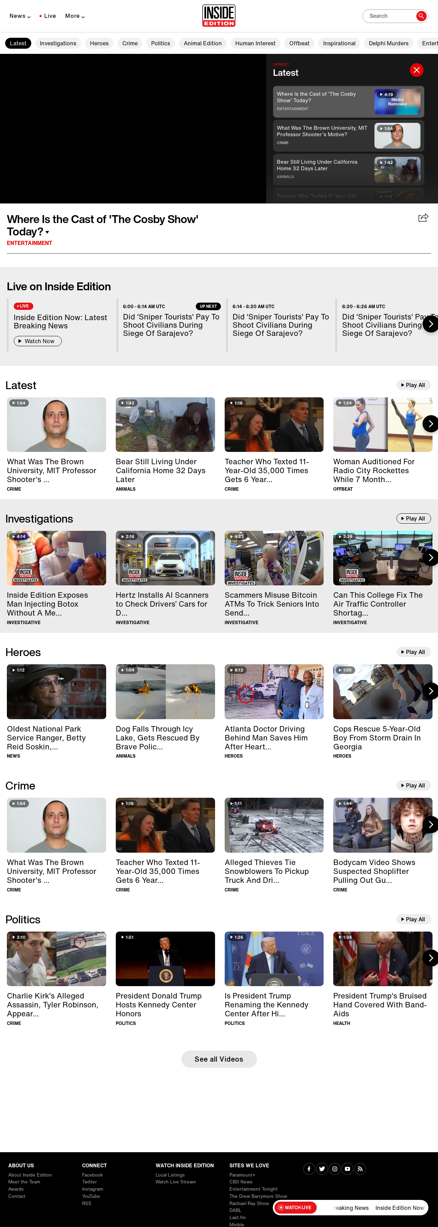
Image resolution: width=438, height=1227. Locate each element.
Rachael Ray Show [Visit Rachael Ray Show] (249, 1203)
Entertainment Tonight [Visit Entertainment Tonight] (253, 1189)
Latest (18, 43)
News (18, 16)
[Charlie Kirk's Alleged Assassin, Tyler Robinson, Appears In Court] (56, 959)
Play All (415, 385)
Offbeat (299, 43)
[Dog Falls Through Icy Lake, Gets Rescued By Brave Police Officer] (165, 691)
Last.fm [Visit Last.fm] (237, 1217)
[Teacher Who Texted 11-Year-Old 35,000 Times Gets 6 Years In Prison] (274, 424)
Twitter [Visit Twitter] (89, 1182)
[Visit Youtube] (347, 1169)
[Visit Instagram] (335, 1169)
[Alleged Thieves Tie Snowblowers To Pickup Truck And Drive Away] (274, 825)
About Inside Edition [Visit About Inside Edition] (30, 1175)
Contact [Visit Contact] (16, 1196)
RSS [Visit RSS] (86, 1203)
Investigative (24, 622)
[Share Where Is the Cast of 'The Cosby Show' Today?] (423, 218)
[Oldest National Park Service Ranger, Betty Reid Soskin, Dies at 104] (56, 691)
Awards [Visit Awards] (16, 1189)
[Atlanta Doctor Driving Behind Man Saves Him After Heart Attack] (274, 691)
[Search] (395, 16)
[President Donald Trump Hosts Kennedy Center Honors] (165, 959)
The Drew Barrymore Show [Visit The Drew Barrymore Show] (258, 1196)
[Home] (219, 16)
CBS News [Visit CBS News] (240, 1182)
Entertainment (292, 109)
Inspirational (339, 43)
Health (341, 1023)
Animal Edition (203, 43)
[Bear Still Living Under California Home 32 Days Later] (165, 424)
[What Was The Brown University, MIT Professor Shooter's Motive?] (56, 424)
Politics (160, 43)
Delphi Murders (388, 43)
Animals (285, 176)
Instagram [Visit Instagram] (92, 1189)
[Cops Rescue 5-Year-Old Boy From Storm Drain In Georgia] (383, 691)
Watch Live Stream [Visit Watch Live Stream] (176, 1182)
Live (50, 16)
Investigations (58, 43)
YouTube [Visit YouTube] (91, 1196)
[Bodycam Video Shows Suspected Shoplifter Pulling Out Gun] (383, 825)
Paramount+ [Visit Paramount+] (242, 1175)
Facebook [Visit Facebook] (92, 1175)
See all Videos (219, 1059)
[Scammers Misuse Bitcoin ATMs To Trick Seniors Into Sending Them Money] (274, 558)
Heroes (99, 43)
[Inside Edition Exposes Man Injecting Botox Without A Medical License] (56, 558)
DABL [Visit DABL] (235, 1210)
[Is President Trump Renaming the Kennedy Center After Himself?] (274, 959)
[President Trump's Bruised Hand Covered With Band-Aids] (383, 959)
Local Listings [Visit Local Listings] (170, 1175)
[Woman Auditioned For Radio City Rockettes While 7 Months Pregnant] (383, 424)
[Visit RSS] (360, 1169)
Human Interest (255, 43)
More (72, 16)
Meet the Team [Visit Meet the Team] (24, 1182)
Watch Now (37, 341)
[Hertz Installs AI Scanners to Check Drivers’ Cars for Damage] (165, 558)
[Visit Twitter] (322, 1169)
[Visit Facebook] (309, 1169)
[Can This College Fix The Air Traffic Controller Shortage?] (383, 558)
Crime (130, 43)
